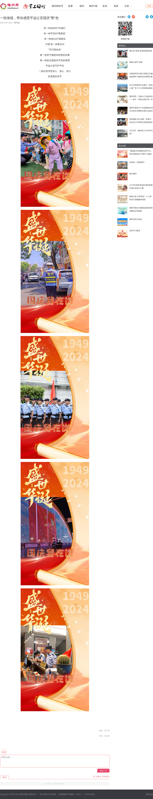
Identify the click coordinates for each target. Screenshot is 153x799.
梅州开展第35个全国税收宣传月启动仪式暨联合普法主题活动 (141, 110)
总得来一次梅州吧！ (137, 162)
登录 (149, 6)
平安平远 (17, 23)
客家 (116, 5)
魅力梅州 (133, 173)
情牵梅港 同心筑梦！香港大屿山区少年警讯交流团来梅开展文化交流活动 (141, 122)
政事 (70, 5)
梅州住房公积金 (135, 219)
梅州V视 (93, 5)
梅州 (82, 5)
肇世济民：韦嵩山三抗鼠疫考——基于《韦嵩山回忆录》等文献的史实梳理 (141, 99)
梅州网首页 (57, 5)
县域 (104, 5)
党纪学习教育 (134, 230)
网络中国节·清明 (135, 62)
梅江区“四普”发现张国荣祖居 (140, 51)
